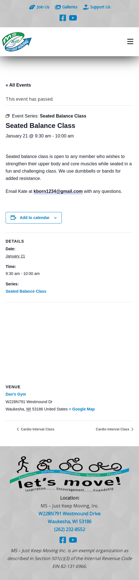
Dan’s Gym (16, 394)
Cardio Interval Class (37, 429)
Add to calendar (35, 217)
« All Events (18, 85)
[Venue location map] (69, 343)
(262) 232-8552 (69, 529)
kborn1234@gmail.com (58, 191)
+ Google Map (82, 409)
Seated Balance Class (26, 291)
